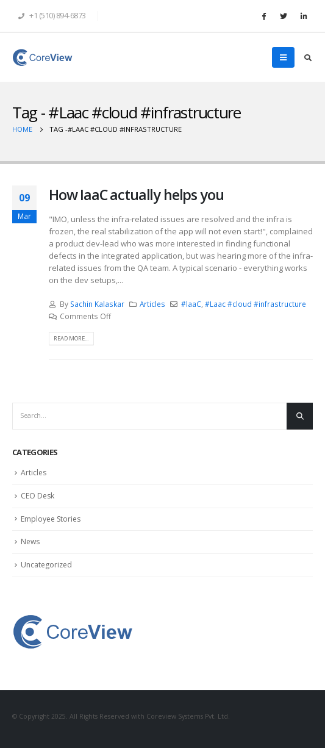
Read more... (71, 338)
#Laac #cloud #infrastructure (255, 304)
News (30, 541)
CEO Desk (37, 496)
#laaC (191, 304)
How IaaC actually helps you (136, 194)
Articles (152, 304)
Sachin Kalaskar (97, 304)
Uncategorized (46, 564)
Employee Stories (50, 519)
